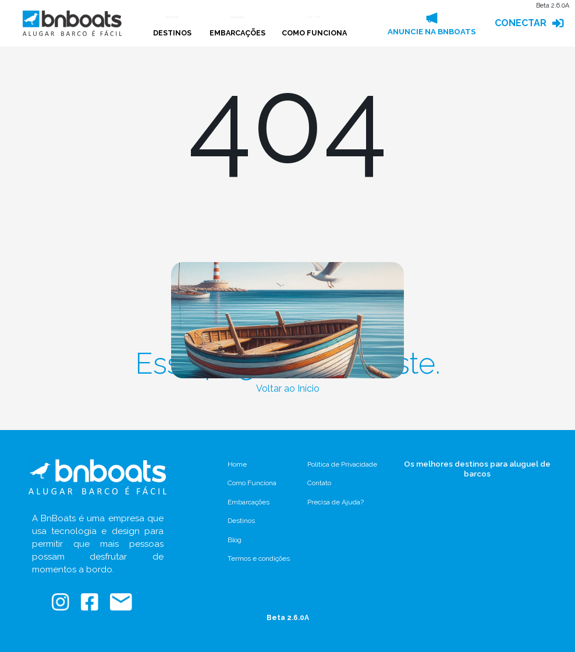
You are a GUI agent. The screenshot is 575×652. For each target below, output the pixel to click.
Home (237, 464)
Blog (235, 540)
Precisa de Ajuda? (335, 502)
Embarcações (248, 502)
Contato (319, 483)
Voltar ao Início (288, 388)
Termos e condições (259, 558)
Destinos (241, 521)
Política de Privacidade (342, 464)
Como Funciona (252, 483)
